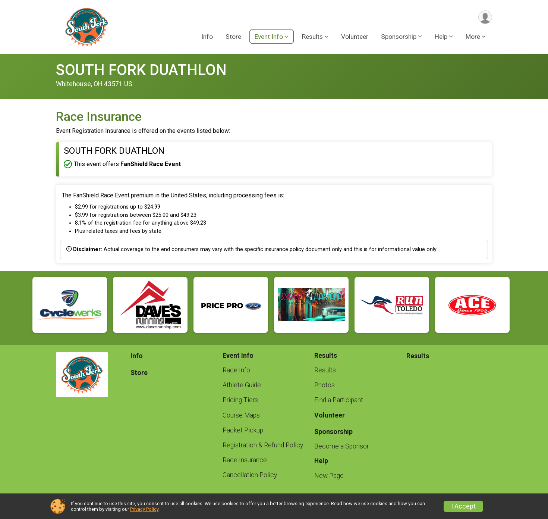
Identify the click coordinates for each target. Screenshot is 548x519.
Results (325, 370)
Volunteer (354, 37)
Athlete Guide (242, 385)
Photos (324, 385)
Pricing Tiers (240, 400)
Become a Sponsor (341, 446)
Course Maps (241, 415)
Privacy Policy (144, 509)
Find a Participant (338, 400)
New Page (329, 475)
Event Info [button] (269, 37)
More (473, 37)
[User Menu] (485, 17)
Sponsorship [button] (398, 37)
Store (233, 37)
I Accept (463, 506)
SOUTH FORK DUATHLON (141, 70)
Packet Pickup (243, 430)
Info (207, 37)
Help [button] (441, 37)
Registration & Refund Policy (263, 445)
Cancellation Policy (250, 475)
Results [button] (312, 37)
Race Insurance (245, 460)
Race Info (236, 370)
